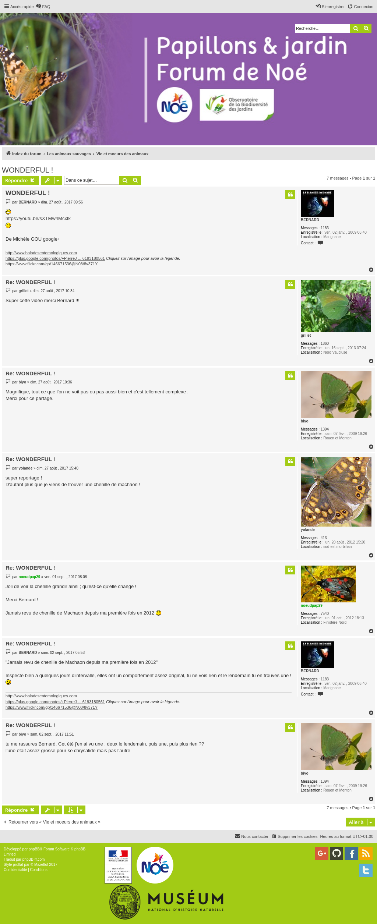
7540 (325, 614)
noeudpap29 (312, 605)
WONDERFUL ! (27, 170)
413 (324, 538)
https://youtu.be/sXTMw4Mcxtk (38, 218)
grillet (306, 335)
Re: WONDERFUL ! (30, 282)
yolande (308, 530)
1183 (325, 228)
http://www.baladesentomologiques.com (41, 253)
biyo (305, 421)
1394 (325, 429)
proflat (18, 865)
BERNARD (310, 220)
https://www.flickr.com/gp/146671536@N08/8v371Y (52, 264)
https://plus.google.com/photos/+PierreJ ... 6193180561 (55, 258)
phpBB (34, 849)
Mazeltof (41, 865)
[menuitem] (43, 6)
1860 (325, 343)
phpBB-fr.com (33, 859)
